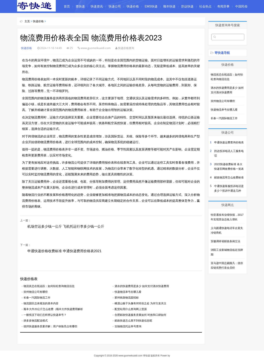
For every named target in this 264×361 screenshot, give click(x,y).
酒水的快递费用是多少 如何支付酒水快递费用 (142, 286)
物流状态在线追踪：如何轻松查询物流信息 (49, 286)
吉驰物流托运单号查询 (128, 326)
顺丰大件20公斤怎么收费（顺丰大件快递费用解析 (53, 309)
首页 (67, 6)
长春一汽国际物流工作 (37, 297)
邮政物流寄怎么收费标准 (229, 177)
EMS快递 (151, 6)
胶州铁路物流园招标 (127, 297)
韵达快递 (187, 6)
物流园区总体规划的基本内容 (41, 303)
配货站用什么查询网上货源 (131, 309)
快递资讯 (97, 6)
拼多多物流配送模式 (36, 320)
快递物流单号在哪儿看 (128, 291)
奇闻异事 (223, 6)
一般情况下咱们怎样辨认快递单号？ (45, 314)
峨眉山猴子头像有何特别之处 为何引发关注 (140, 303)
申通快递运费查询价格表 (229, 142)
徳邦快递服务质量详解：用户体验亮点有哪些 (50, 326)
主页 (27, 21)
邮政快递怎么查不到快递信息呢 (133, 320)
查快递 (80, 6)
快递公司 (115, 6)
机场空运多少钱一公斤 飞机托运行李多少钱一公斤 (64, 229)
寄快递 (146, 355)
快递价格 (133, 6)
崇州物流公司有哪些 (36, 291)
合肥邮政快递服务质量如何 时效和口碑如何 (140, 314)
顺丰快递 (169, 6)
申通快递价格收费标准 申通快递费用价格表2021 (64, 251)
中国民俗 (241, 6)
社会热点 (205, 6)
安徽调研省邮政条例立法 (225, 241)
